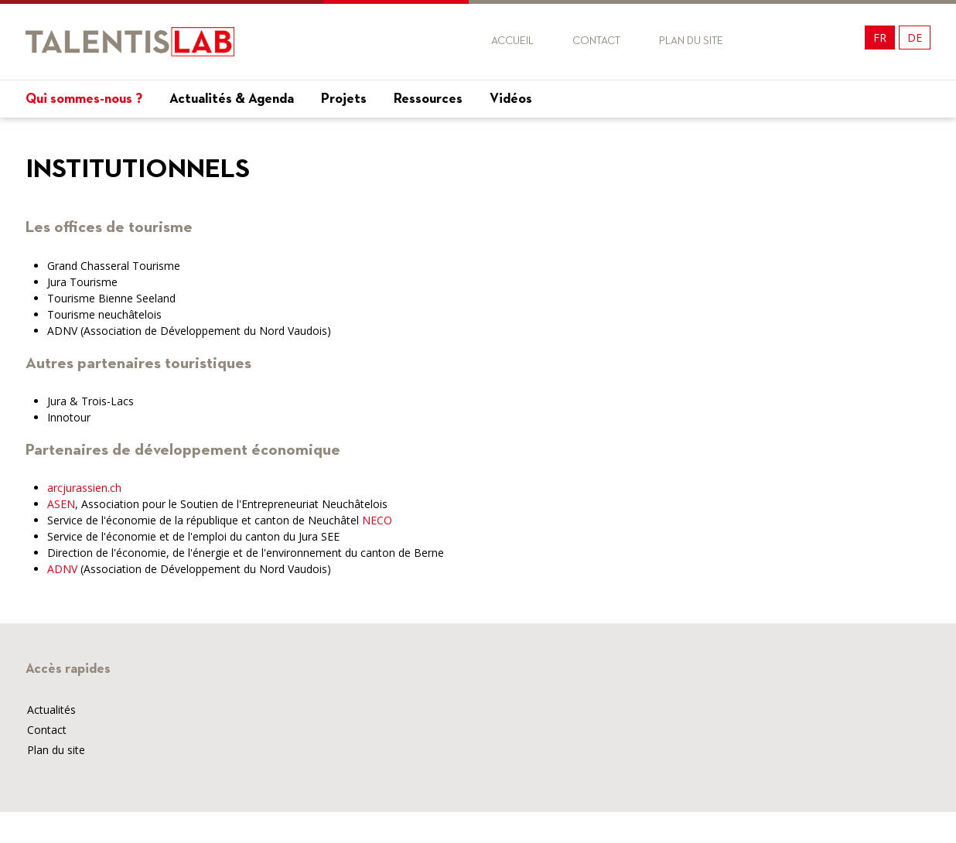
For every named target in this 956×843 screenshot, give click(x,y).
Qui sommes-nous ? (84, 99)
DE (914, 37)
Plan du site (691, 41)
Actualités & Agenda (231, 99)
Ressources (428, 99)
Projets (344, 99)
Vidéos (511, 99)
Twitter (805, 41)
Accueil (512, 41)
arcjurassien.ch (84, 487)
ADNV (62, 568)
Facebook (778, 41)
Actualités (51, 709)
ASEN (61, 504)
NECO (377, 520)
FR (879, 37)
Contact (596, 41)
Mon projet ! (884, 133)
